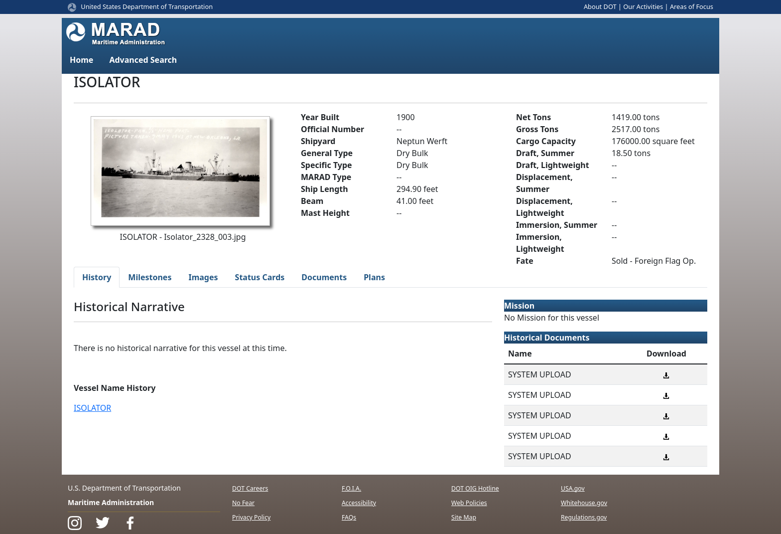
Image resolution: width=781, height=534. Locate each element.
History (96, 277)
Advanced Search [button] (143, 59)
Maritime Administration (111, 502)
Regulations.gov (584, 517)
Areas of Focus (691, 6)
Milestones (149, 277)
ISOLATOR (92, 407)
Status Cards (260, 277)
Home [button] (81, 59)
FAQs (349, 517)
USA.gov (573, 488)
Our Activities (643, 6)
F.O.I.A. (351, 488)
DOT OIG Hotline (475, 488)
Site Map (463, 517)
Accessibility (359, 503)
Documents (324, 277)
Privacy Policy (251, 517)
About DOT (600, 6)
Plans (374, 277)
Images (203, 277)
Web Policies (469, 503)
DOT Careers (250, 488)
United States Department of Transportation (147, 6)
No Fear (243, 503)
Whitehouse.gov (584, 503)
